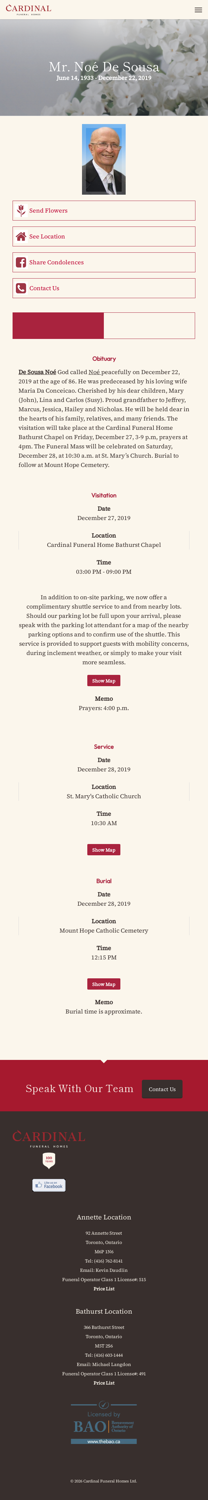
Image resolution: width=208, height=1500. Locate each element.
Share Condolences (56, 262)
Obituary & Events (58, 325)
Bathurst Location (104, 1311)
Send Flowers (48, 210)
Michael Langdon (111, 1364)
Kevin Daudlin (112, 1270)
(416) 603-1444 (108, 1355)
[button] (198, 9)
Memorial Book (149, 325)
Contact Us (44, 288)
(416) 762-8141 (108, 1261)
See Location (47, 236)
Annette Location (104, 1217)
